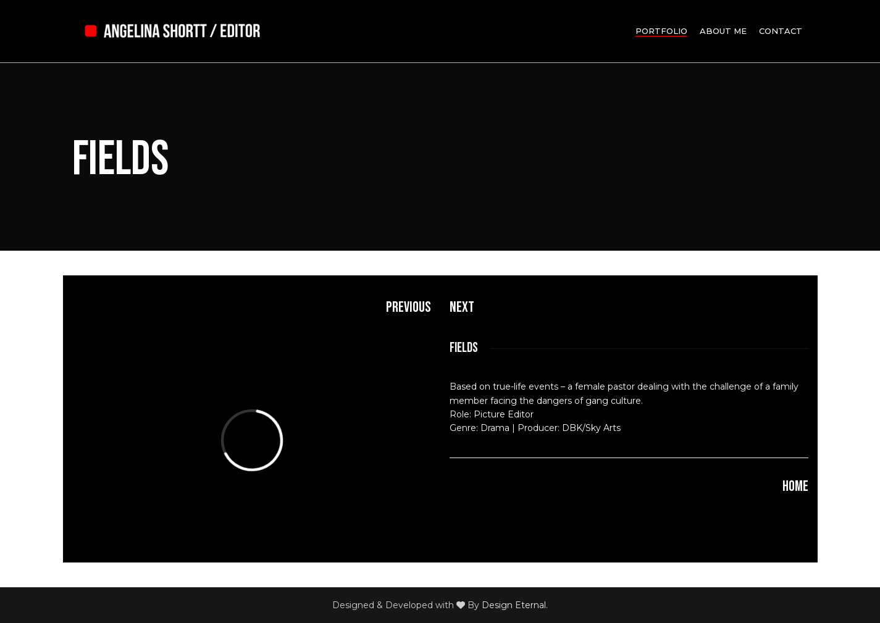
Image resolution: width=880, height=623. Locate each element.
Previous (408, 307)
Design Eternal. (515, 605)
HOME (795, 486)
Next (462, 307)
